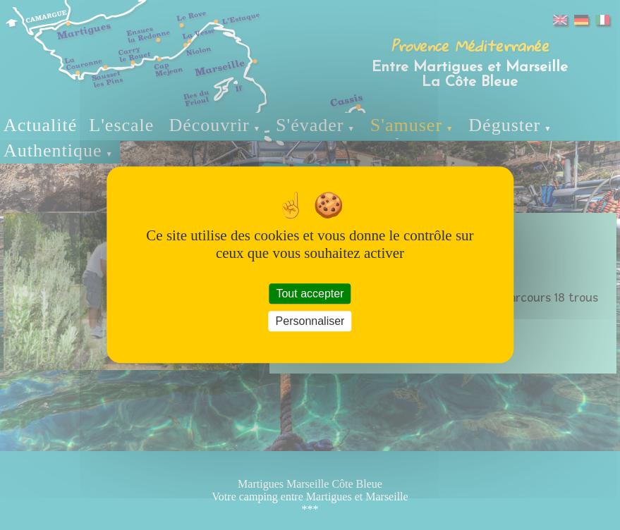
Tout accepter (310, 294)
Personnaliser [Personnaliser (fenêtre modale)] (310, 322)
